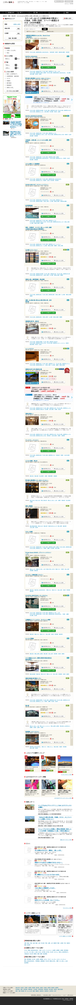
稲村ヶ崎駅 (60, 526)
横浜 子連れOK (44, 500)
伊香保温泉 (40, 989)
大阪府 (41, 987)
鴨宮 (58, 943)
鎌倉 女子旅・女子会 (50, 569)
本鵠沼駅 (67, 52)
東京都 (37, 987)
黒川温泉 (51, 989)
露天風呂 (66, 950)
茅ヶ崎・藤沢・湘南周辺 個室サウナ (37, 364)
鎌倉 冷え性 (40, 526)
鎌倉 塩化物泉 (32, 674)
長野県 (49, 987)
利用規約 (67, 998)
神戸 (55, 991)
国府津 (55, 943)
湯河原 (28, 944)
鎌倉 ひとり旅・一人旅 (40, 569)
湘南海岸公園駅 (62, 52)
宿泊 (40, 950)
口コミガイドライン (57, 995)
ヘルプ (64, 995)
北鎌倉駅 (55, 475)
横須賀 (22, 991)
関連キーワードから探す (9, 992)
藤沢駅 (66, 134)
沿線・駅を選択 (12, 38)
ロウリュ (56, 952)
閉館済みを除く (50, 31)
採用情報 (71, 998)
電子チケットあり (31, 31)
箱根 (21, 989)
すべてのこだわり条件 (13, 91)
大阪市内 (41, 991)
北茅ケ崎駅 (32, 74)
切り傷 (31, 953)
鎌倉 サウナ (58, 569)
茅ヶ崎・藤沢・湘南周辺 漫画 (36, 614)
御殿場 (37, 991)
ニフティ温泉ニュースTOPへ (65, 936)
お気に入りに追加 (59, 47)
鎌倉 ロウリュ (50, 746)
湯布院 (55, 989)
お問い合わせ (70, 995)
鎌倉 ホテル (48, 589)
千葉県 (25, 987)
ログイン (67, 3)
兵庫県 (29, 987)
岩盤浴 (35, 953)
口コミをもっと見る (67, 908)
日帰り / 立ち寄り (11, 50)
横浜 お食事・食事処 (55, 726)
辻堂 (39, 943)
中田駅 (34, 727)
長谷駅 (36, 527)
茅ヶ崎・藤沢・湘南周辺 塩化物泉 (36, 110)
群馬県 (33, 987)
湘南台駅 (49, 435)
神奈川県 (18, 987)
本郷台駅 (63, 500)
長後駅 (59, 435)
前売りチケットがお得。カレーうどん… (47, 900)
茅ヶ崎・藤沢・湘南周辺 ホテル (56, 158)
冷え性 (51, 952)
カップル (26, 952)
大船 (34, 943)
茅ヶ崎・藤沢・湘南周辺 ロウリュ (63, 363)
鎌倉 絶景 (45, 526)
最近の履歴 (68, 1)
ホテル (39, 952)
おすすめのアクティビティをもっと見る (63, 798)
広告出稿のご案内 (47, 995)
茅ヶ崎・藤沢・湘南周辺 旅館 (48, 294)
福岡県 (56, 987)
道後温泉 (46, 989)
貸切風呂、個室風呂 (40, 961)
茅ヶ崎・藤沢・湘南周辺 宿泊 (36, 71)
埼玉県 (22, 987)
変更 (18, 28)
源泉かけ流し (52, 961)
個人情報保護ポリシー (47, 998)
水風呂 (61, 950)
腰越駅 (42, 223)
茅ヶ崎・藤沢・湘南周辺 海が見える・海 (55, 221)
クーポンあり (41, 31)
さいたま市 (29, 991)
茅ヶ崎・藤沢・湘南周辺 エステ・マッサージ (52, 244)
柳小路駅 (31, 135)
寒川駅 (35, 615)
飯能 (34, 991)
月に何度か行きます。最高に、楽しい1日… (48, 850)
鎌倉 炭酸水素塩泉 (33, 526)
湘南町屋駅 (50, 475)
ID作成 (71, 3)
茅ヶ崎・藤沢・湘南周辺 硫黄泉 (36, 700)
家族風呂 (9, 85)
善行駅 (36, 344)
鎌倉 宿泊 (32, 475)
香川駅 (36, 74)
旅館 (41, 953)
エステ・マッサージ (47, 950)
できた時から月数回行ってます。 (45, 888)
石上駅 (70, 134)
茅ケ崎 (42, 943)
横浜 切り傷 (32, 500)
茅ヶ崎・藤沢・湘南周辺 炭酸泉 (36, 341)
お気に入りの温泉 (59, 1)
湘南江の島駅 (56, 201)
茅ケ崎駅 (69, 72)
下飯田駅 (63, 435)
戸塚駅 (31, 501)
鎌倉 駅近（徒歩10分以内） (40, 589)
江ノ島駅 (51, 201)
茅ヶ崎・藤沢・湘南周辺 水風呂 (36, 201)
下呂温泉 (35, 989)
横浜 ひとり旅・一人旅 (52, 500)
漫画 (38, 953)
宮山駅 (56, 701)
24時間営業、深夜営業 (13, 76)
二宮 (52, 943)
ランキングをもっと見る (66, 774)
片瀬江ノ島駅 (46, 201)
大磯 (49, 943)
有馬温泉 (25, 989)
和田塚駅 (31, 570)
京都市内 (46, 991)
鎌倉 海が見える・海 (52, 526)
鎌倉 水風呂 (56, 746)
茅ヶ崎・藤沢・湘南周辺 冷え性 (64, 110)
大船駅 (46, 475)
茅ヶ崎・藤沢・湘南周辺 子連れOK (50, 341)
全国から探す (17, 24)
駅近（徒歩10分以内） (33, 950)
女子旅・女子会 (45, 952)
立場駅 (38, 727)
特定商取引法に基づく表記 (58, 998)
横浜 (28, 943)
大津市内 (51, 991)
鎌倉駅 (63, 653)
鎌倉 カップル (32, 569)
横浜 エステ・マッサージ (45, 726)
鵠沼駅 (56, 52)
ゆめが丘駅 (32, 456)
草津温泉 (18, 989)
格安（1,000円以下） (64, 952)
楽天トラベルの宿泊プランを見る (48, 67)
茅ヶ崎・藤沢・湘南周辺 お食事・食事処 (38, 72)
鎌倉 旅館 (36, 475)
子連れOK (26, 953)
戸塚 (31, 943)
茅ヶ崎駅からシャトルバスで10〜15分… (47, 874)
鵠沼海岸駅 (52, 52)
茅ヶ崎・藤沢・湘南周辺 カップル (36, 111)
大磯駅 (48, 548)
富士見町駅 (41, 475)
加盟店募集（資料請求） (36, 995)
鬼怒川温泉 (60, 989)
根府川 (68, 943)
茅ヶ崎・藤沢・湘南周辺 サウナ (56, 199)
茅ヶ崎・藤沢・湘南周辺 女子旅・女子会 (56, 134)
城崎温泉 (30, 989)
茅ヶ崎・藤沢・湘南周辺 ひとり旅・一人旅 (51, 71)
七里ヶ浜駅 (32, 527)
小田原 (61, 943)
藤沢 (37, 943)
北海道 (45, 987)
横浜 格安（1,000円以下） (65, 726)
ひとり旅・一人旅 (33, 952)
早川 (65, 943)
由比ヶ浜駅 (67, 569)
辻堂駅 (40, 74)
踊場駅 (31, 727)
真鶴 (25, 944)
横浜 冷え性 (37, 500)
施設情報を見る (46, 47)
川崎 (25, 943)
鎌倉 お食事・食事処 (39, 653)
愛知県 (52, 987)
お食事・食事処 (56, 950)
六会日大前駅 (54, 435)
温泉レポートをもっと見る (66, 839)
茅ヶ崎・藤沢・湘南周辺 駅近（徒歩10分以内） (39, 52)
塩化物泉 (45, 953)
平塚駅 (55, 409)
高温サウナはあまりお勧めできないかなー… (49, 862)
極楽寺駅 (64, 526)
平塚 (46, 943)
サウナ (25, 950)
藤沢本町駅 (32, 344)
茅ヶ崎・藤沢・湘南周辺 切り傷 (50, 110)
